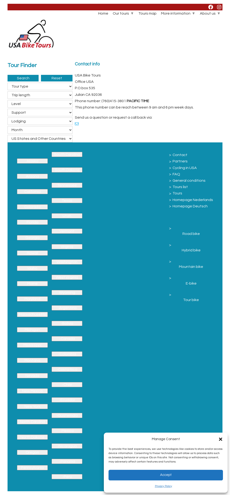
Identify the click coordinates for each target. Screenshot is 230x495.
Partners (180, 161)
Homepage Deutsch (190, 206)
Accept (166, 475)
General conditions (189, 180)
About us (208, 13)
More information (175, 13)
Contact (180, 155)
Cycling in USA (185, 168)
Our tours (121, 13)
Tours (177, 193)
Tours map (147, 13)
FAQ (176, 174)
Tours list (180, 187)
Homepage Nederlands (193, 200)
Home (103, 13)
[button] (220, 439)
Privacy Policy (163, 486)
